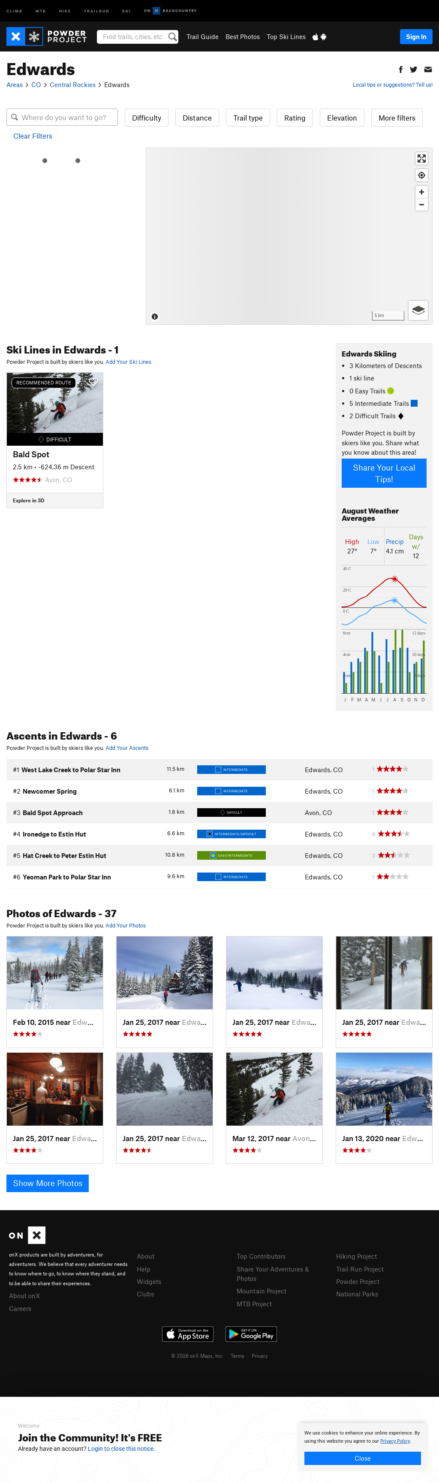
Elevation (342, 117)
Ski (126, 10)
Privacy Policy (395, 1441)
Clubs (145, 1294)
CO (36, 84)
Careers (20, 1308)
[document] (362, 1447)
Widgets (149, 1281)
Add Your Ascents (126, 747)
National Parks (357, 1294)
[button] (401, 68)
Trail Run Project (360, 1269)
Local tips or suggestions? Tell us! (393, 84)
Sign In (416, 36)
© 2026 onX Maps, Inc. (197, 1356)
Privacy (260, 1356)
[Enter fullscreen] (421, 158)
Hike (65, 10)
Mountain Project (261, 1291)
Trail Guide (202, 36)
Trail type (248, 117)
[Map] (289, 236)
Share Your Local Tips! (384, 473)
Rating (295, 117)
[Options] (418, 310)
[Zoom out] (421, 204)
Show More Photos (47, 1183)
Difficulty (146, 117)
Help (143, 1269)
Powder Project (357, 1281)
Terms (237, 1356)
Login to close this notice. (121, 1448)
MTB (41, 10)
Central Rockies (73, 84)
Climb (14, 10)
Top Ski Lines (286, 36)
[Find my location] (421, 175)
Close (363, 1458)
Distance (197, 117)
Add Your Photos (125, 925)
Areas (14, 84)
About (145, 1256)
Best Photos (243, 36)
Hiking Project (356, 1256)
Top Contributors (261, 1256)
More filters (397, 117)
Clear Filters (32, 135)
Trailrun (96, 10)
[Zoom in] (421, 192)
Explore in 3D (28, 500)
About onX (24, 1295)
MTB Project (254, 1304)
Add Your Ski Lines (128, 361)
